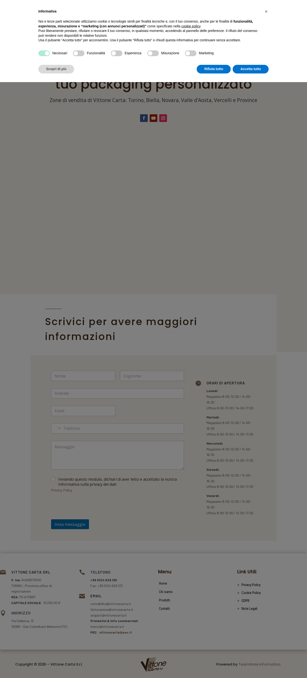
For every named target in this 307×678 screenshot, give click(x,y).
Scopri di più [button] (56, 665)
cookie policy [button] (190, 622)
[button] (266, 607)
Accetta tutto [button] (250, 665)
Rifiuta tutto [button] (213, 665)
